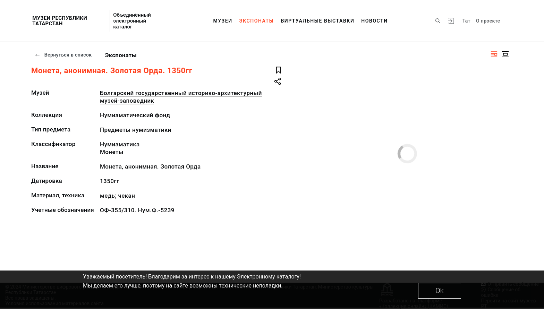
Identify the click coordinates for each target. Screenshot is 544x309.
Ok (439, 290)
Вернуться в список (63, 55)
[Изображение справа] (494, 54)
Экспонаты (256, 21)
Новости (374, 21)
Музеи (222, 21)
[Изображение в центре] (505, 54)
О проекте (488, 21)
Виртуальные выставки (317, 21)
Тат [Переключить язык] (466, 21)
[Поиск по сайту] (437, 20)
